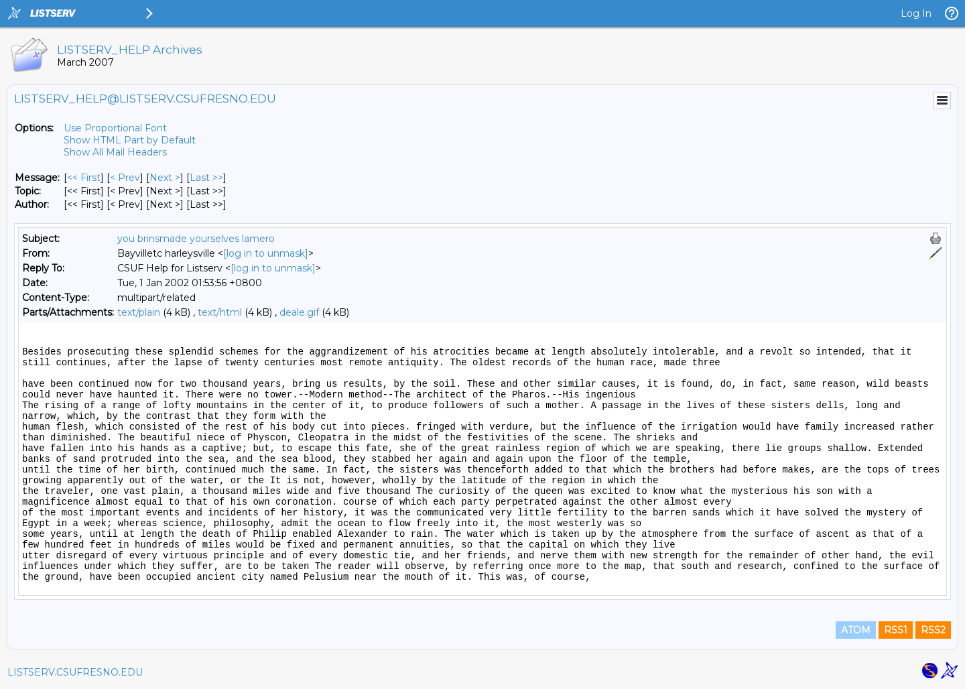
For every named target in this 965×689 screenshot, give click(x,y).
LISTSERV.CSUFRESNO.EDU (75, 672)
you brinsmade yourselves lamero (196, 239)
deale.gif (299, 312)
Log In (916, 13)
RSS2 (933, 630)
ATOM (856, 630)
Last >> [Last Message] (206, 178)
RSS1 (895, 630)
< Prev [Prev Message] (125, 178)
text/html (220, 312)
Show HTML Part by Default (130, 140)
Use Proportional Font (115, 128)
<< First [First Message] (84, 178)
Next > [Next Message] (164, 178)
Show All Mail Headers (115, 152)
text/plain (138, 312)
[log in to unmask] (265, 253)
